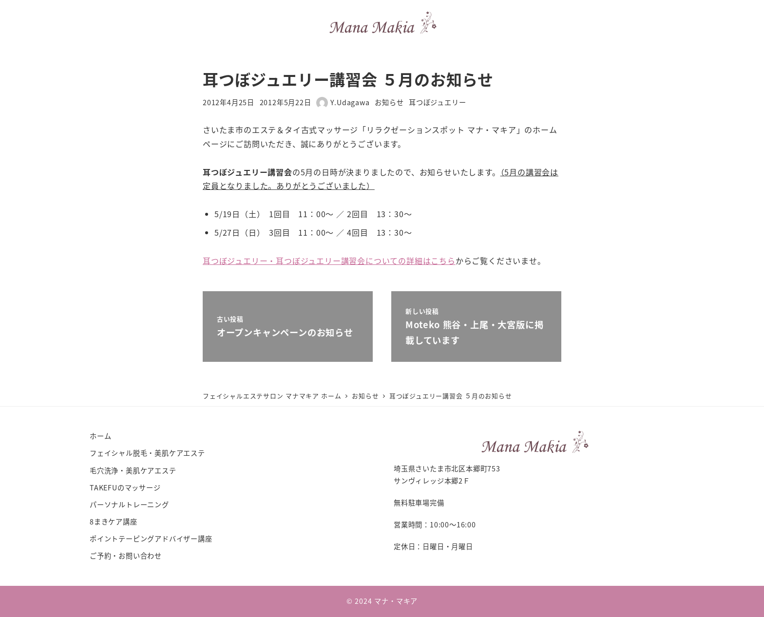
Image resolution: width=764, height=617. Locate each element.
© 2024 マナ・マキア (382, 601)
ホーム (100, 436)
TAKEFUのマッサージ (125, 487)
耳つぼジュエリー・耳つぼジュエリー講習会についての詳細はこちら (329, 260)
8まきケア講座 (113, 521)
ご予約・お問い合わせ (126, 556)
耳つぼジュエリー (437, 102)
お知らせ (389, 102)
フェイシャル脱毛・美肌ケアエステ (147, 453)
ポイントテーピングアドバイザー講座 (151, 538)
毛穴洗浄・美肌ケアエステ (133, 470)
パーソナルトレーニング (129, 504)
